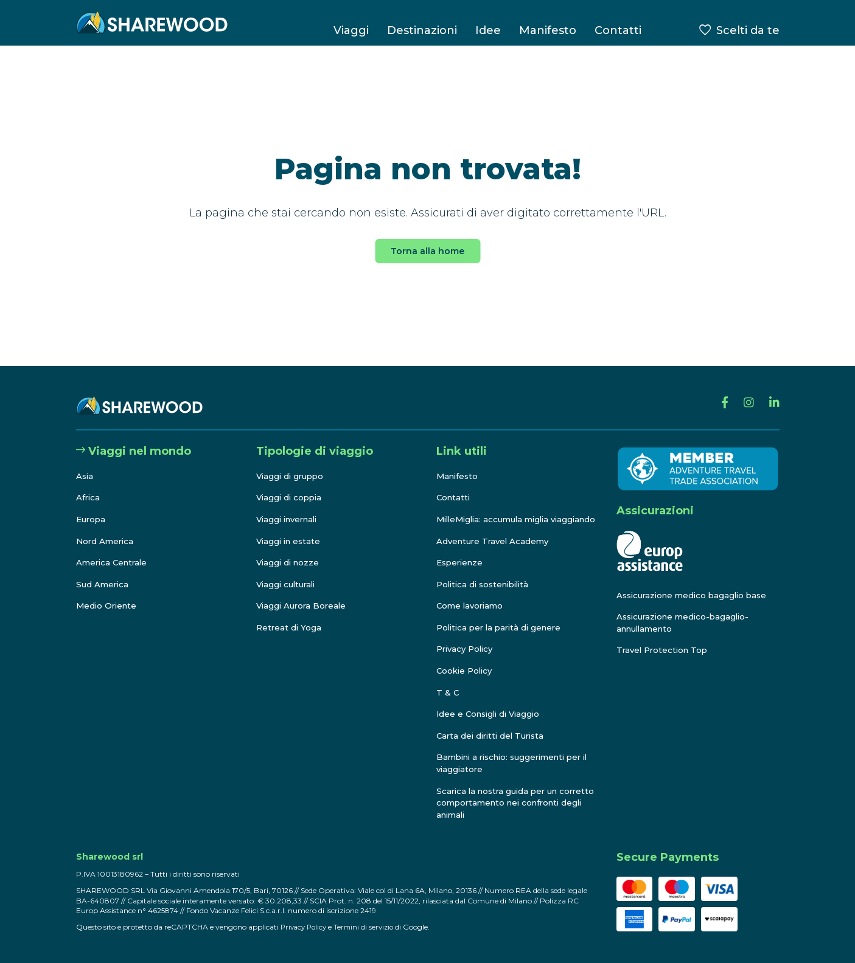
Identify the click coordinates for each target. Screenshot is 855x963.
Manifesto (547, 30)
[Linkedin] (773, 394)
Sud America (103, 572)
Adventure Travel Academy (495, 541)
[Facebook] (719, 394)
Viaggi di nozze (289, 550)
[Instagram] (745, 394)
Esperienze (461, 562)
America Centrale (114, 550)
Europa (92, 507)
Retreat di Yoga (289, 615)
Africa (88, 485)
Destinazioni (422, 30)
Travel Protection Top (664, 638)
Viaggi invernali (290, 507)
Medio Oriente (108, 593)
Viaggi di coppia (291, 485)
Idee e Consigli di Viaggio (491, 714)
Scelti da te (748, 30)
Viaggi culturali (288, 572)
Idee (488, 30)
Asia (85, 463)
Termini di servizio (369, 926)
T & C (447, 692)
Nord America (106, 528)
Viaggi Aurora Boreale (303, 593)
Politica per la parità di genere (502, 627)
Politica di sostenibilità (486, 584)
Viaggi (351, 30)
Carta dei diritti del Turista (493, 735)
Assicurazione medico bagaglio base (695, 583)
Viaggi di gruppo (292, 463)
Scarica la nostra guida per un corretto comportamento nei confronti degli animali (500, 802)
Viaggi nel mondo (133, 439)
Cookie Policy (466, 670)
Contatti (618, 30)
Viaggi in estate (290, 528)
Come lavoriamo (471, 606)
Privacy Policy (467, 649)
